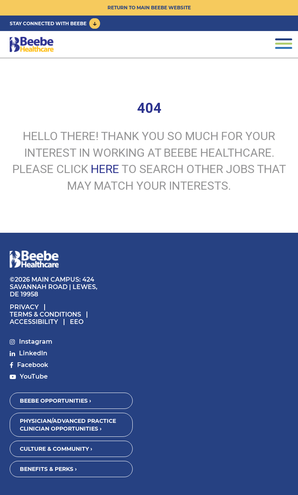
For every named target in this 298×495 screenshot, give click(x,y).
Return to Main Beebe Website (149, 7)
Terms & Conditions (45, 314)
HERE (105, 169)
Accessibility (34, 321)
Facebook (32, 365)
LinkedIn (33, 353)
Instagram (35, 341)
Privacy (24, 307)
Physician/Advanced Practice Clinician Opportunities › (68, 424)
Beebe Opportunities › (55, 400)
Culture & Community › (56, 448)
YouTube (34, 376)
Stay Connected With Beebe (48, 23)
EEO (76, 321)
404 (149, 108)
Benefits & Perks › (48, 469)
